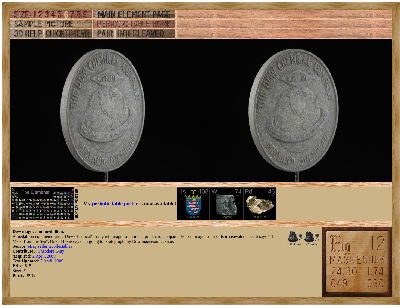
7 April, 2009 (51, 261)
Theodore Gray (51, 251)
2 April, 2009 (44, 256)
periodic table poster (115, 203)
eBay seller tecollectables (50, 246)
